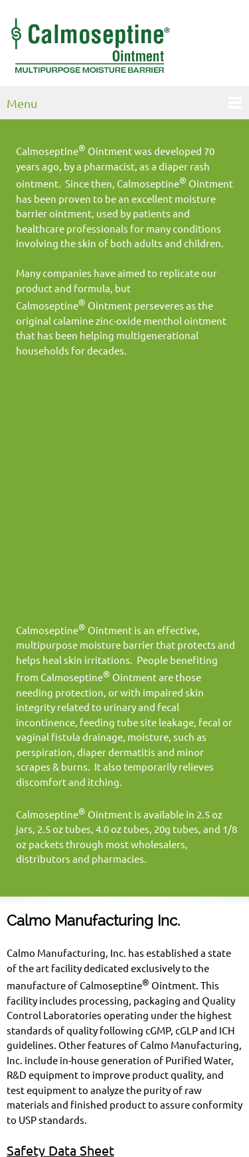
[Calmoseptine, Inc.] (90, 46)
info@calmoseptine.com (121, 1081)
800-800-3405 (122, 1066)
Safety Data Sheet (60, 928)
